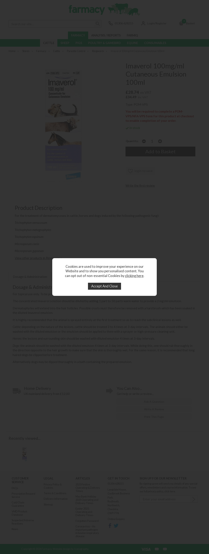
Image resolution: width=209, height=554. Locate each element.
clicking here (134, 276)
